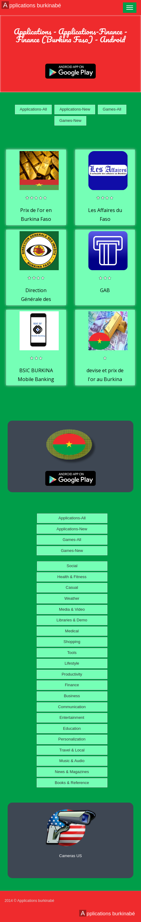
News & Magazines (72, 771)
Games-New (70, 120)
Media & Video (72, 609)
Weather (72, 598)
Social (72, 565)
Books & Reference (72, 782)
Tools (71, 652)
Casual (72, 587)
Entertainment (72, 717)
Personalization (72, 739)
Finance (72, 685)
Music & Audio (71, 760)
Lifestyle (72, 663)
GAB (105, 290)
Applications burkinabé (32, 5)
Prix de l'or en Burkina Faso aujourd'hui (36, 219)
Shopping (72, 641)
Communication (72, 707)
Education (72, 728)
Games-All (112, 109)
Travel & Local (72, 750)
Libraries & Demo (72, 620)
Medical (72, 631)
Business (72, 696)
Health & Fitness (71, 576)
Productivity (71, 674)
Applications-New (74, 109)
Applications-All (33, 109)
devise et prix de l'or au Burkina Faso (105, 379)
